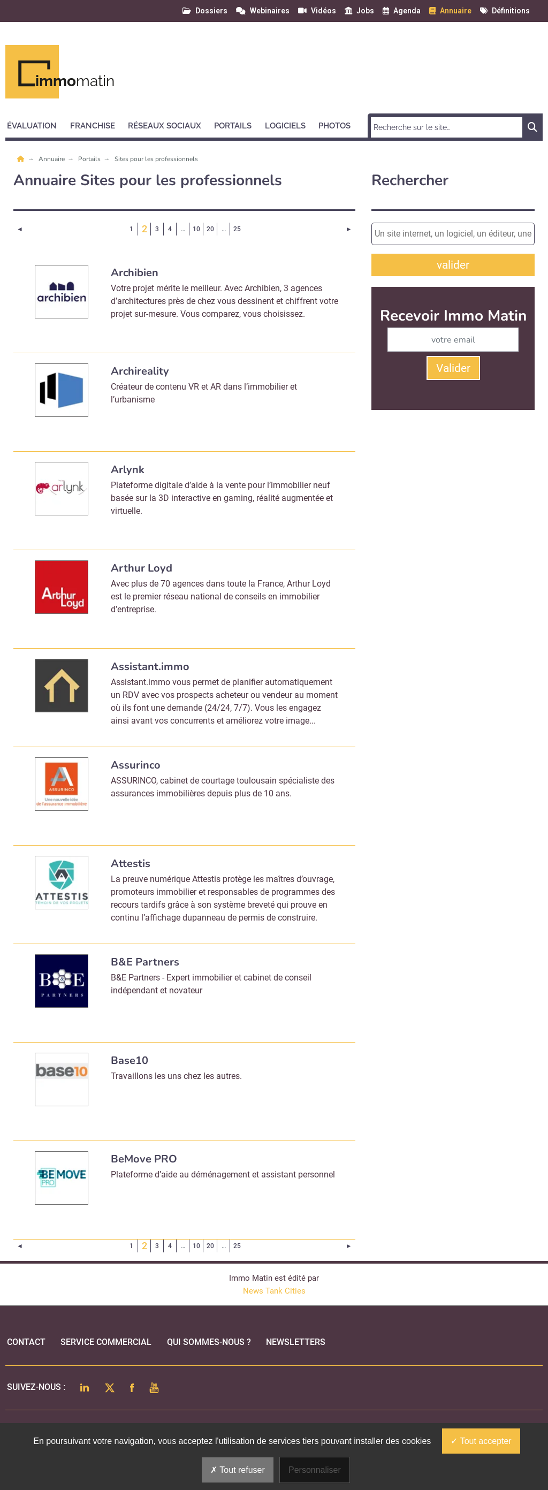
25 (237, 229)
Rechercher (409, 181)
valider (453, 265)
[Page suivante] (348, 229)
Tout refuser (237, 1469)
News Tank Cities (274, 1291)
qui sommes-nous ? (209, 1342)
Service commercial (105, 1342)
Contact (26, 1342)
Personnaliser (314, 1469)
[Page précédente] (19, 229)
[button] (36, 124)
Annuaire (52, 159)
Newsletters (295, 1342)
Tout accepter (481, 1441)
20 (210, 229)
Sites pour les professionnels (156, 159)
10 (196, 229)
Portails (90, 159)
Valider (453, 368)
